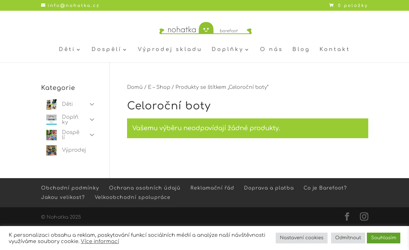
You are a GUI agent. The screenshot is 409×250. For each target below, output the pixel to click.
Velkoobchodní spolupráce (133, 197)
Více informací (100, 241)
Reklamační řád (212, 188)
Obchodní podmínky (70, 188)
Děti (67, 49)
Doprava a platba (269, 188)
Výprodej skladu (170, 49)
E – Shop (159, 87)
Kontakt (335, 49)
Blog (301, 49)
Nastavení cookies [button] (301, 237)
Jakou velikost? (63, 197)
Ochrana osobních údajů (145, 188)
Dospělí (106, 49)
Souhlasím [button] (383, 237)
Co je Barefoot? (325, 188)
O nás (271, 49)
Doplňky (228, 49)
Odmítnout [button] (348, 237)
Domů (135, 87)
